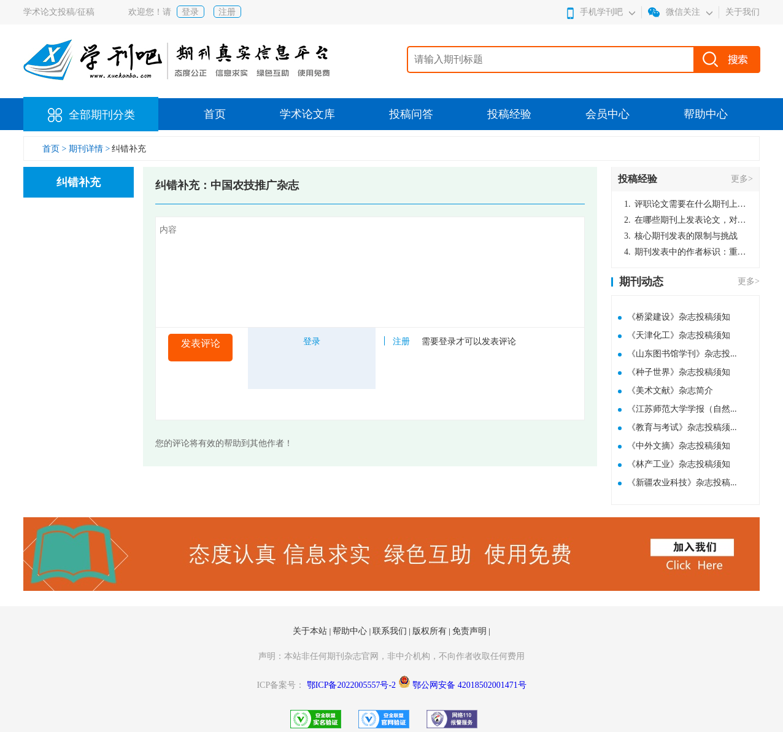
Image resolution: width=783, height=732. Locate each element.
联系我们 (390, 631)
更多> (742, 178)
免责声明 (470, 631)
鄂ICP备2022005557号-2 (352, 685)
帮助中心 (706, 114)
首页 (215, 114)
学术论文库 (307, 114)
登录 (190, 12)
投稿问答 (411, 114)
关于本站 (311, 631)
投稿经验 (509, 114)
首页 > (55, 148)
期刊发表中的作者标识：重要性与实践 (685, 251)
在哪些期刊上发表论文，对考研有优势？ (685, 220)
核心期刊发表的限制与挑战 (681, 236)
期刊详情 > (89, 148)
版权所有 (430, 631)
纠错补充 (129, 148)
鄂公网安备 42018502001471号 (469, 685)
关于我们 (742, 12)
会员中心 (607, 114)
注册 (227, 12)
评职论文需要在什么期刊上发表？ (685, 204)
